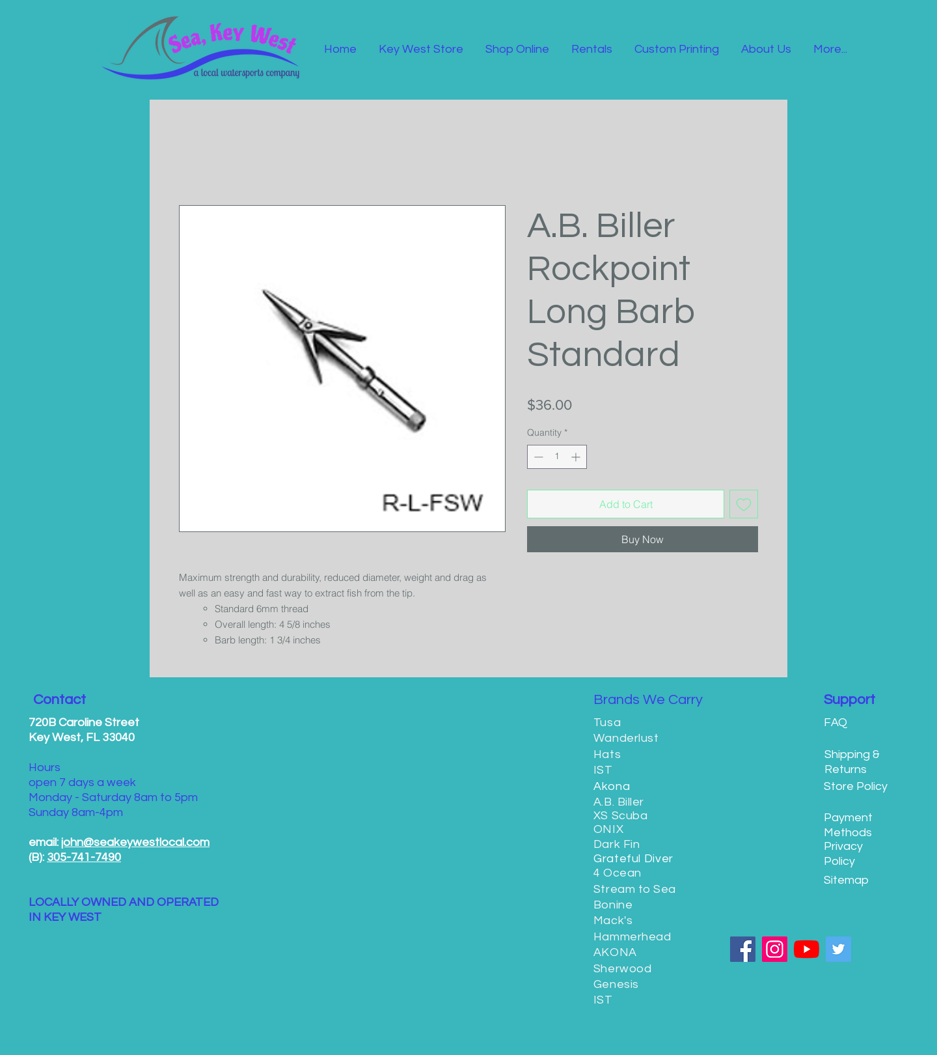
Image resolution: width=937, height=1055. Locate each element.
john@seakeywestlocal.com (135, 842)
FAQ (835, 722)
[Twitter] (838, 949)
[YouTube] (806, 949)
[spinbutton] (557, 456)
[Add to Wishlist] (743, 504)
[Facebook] (742, 949)
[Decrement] (537, 456)
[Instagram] (774, 949)
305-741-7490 (84, 857)
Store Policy (856, 786)
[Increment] (577, 456)
